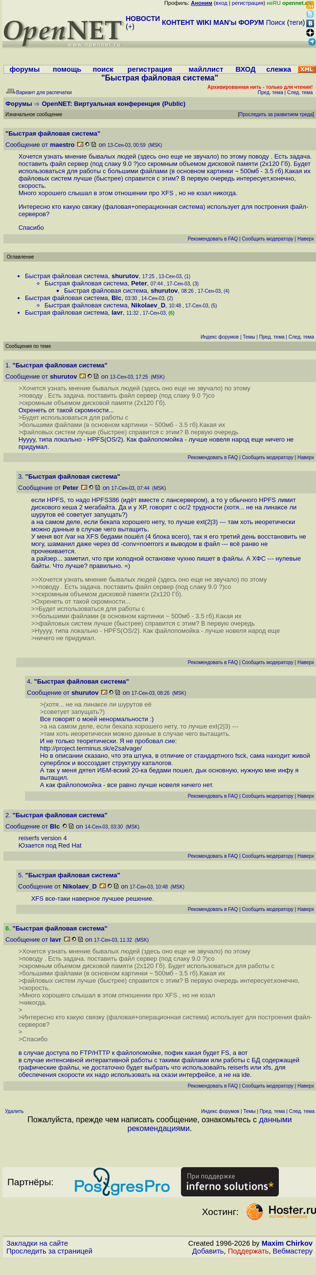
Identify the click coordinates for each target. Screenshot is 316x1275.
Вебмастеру (293, 1251)
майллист (206, 69)
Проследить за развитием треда (276, 114)
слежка (278, 69)
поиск (102, 69)
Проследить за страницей (49, 1251)
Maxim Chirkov (287, 1243)
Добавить (208, 1251)
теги (296, 22)
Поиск (275, 22)
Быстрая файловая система (66, 276)
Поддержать (248, 1251)
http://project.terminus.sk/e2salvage (90, 748)
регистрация (248, 3)
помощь (67, 69)
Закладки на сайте (37, 1243)
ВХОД (245, 69)
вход (221, 3)
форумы (24, 69)
